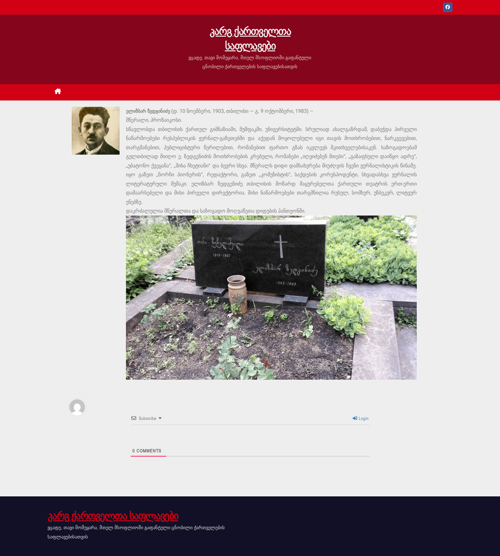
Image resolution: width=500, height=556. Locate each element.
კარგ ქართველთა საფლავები (250, 39)
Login (361, 418)
